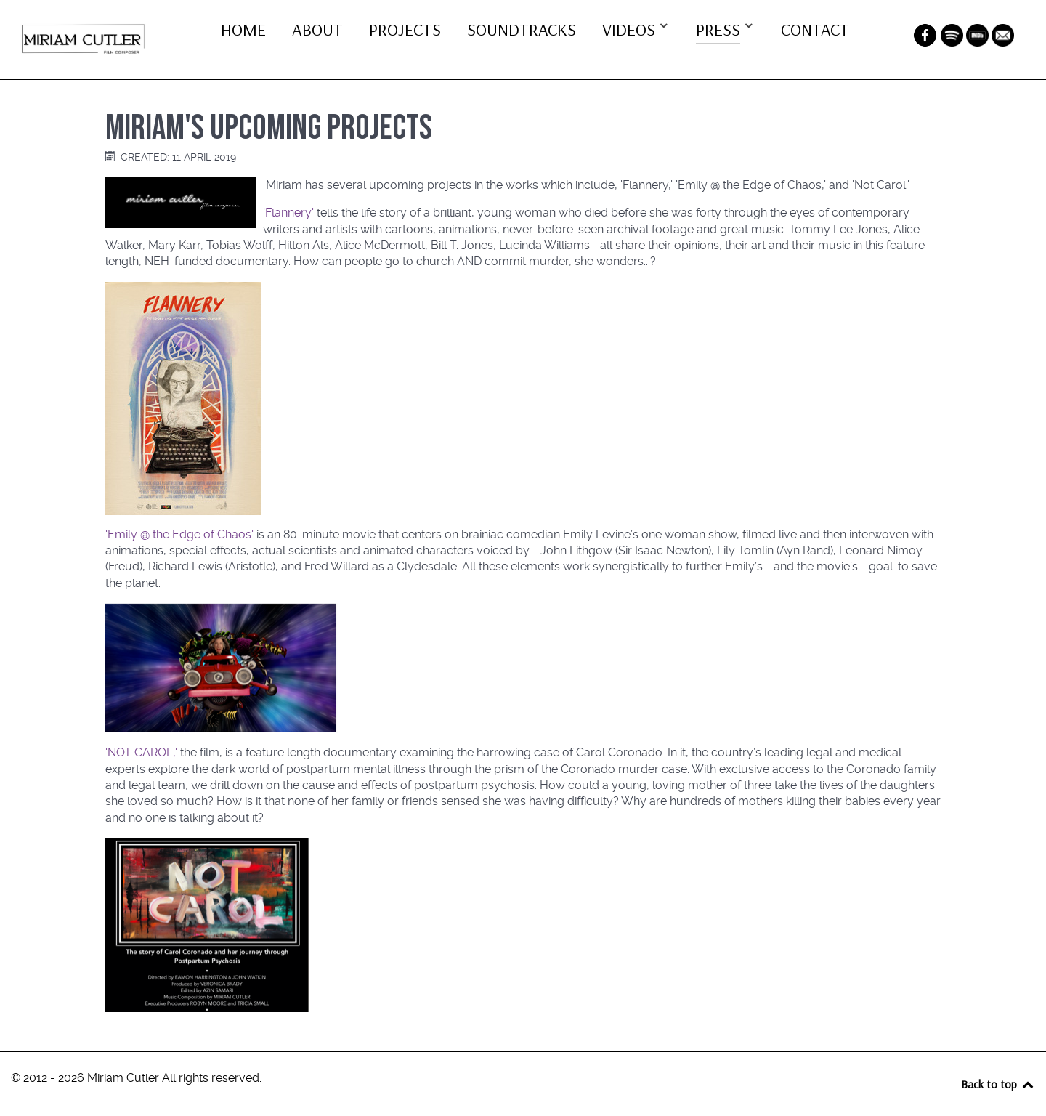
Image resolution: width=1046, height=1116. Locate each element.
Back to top (998, 1084)
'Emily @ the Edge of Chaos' (179, 534)
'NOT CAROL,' (141, 752)
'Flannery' (288, 212)
